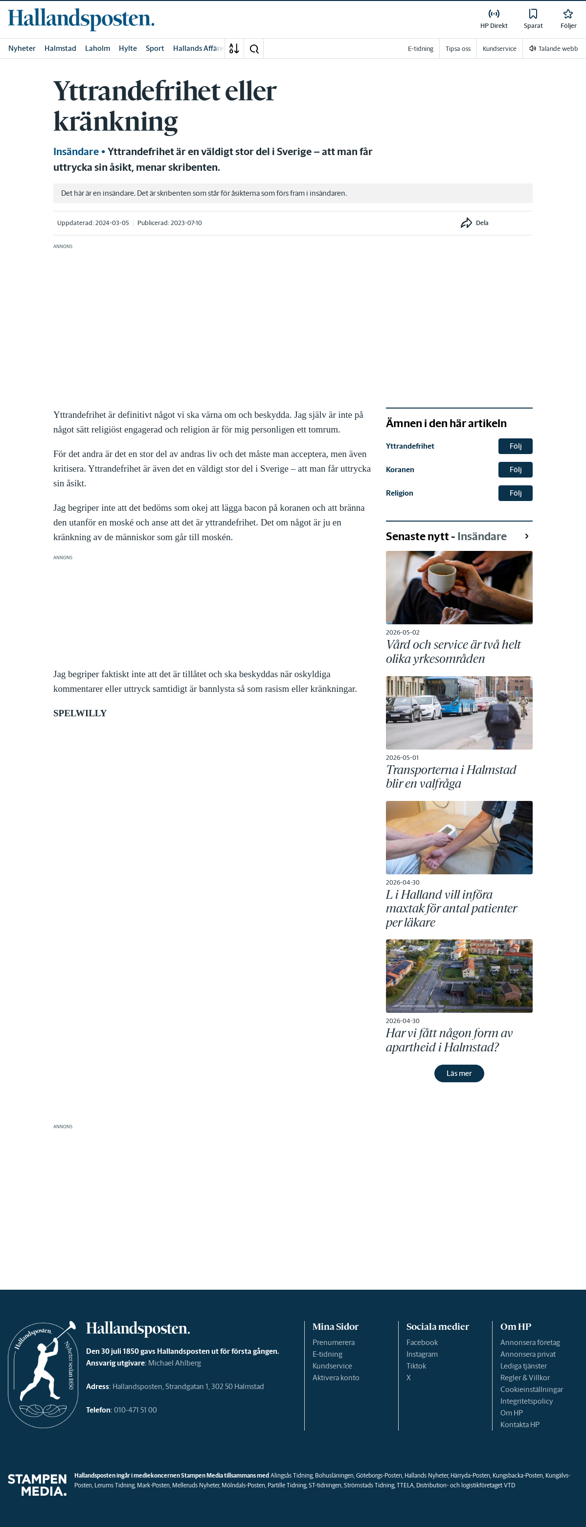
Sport (155, 48)
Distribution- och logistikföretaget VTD (465, 1485)
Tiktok (416, 1365)
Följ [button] (516, 446)
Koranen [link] (400, 469)
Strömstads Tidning (369, 1485)
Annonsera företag (530, 1342)
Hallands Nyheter (426, 1475)
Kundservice (332, 1365)
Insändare (76, 151)
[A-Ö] (234, 48)
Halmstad (60, 48)
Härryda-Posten (470, 1475)
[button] (254, 48)
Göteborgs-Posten (379, 1475)
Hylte (128, 48)
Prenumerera (334, 1342)
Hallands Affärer (200, 48)
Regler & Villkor (525, 1377)
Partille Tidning (287, 1485)
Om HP (511, 1412)
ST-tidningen (325, 1485)
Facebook (422, 1342)
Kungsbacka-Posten (518, 1475)
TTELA (405, 1485)
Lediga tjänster (523, 1365)
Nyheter (22, 48)
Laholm (97, 48)
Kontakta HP (520, 1424)
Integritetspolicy (526, 1401)
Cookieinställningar (531, 1389)
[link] (81, 19)
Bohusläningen (334, 1475)
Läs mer (459, 1073)
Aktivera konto (336, 1377)
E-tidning (327, 1354)
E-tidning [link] (420, 49)
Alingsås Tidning (291, 1475)
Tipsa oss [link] (458, 49)
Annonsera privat (528, 1354)
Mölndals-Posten (243, 1485)
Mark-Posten (153, 1485)
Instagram (422, 1354)
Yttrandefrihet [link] (410, 446)
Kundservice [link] (500, 49)
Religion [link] (399, 493)
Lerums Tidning (114, 1485)
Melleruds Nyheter (195, 1485)
